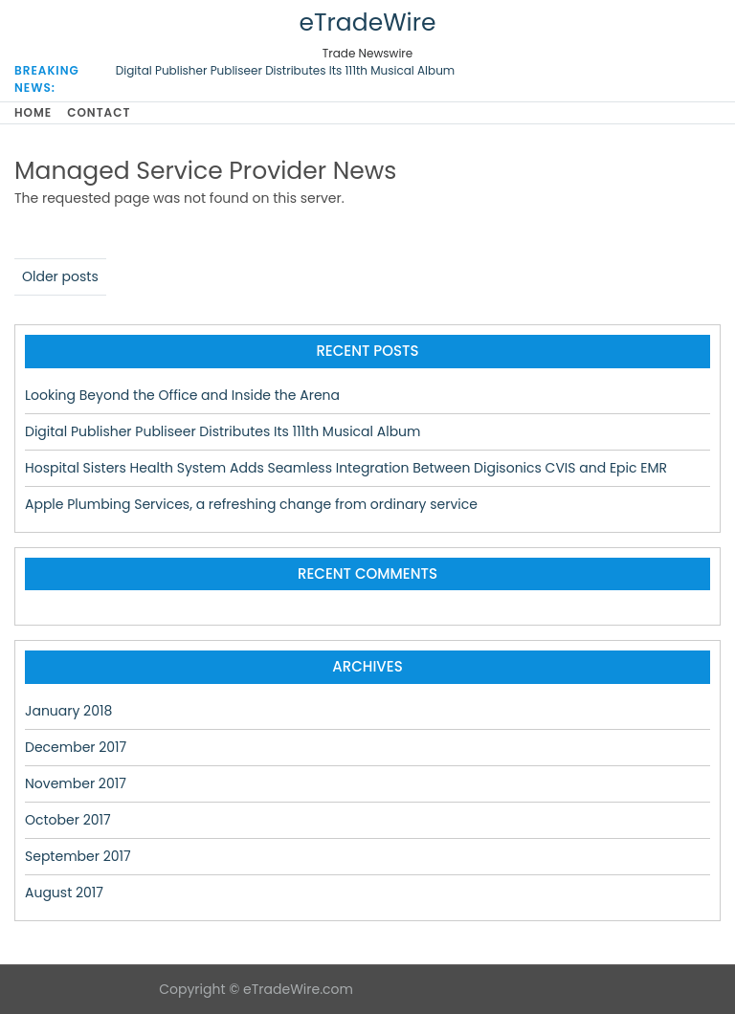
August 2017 (64, 892)
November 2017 (75, 783)
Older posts (60, 276)
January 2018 (68, 710)
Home (33, 112)
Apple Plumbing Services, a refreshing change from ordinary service (251, 504)
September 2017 (78, 856)
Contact (98, 112)
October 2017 (68, 819)
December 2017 (75, 747)
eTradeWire (367, 22)
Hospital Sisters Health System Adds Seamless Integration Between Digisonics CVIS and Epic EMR (346, 467)
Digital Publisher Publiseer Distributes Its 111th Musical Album (285, 70)
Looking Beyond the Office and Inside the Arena (182, 395)
